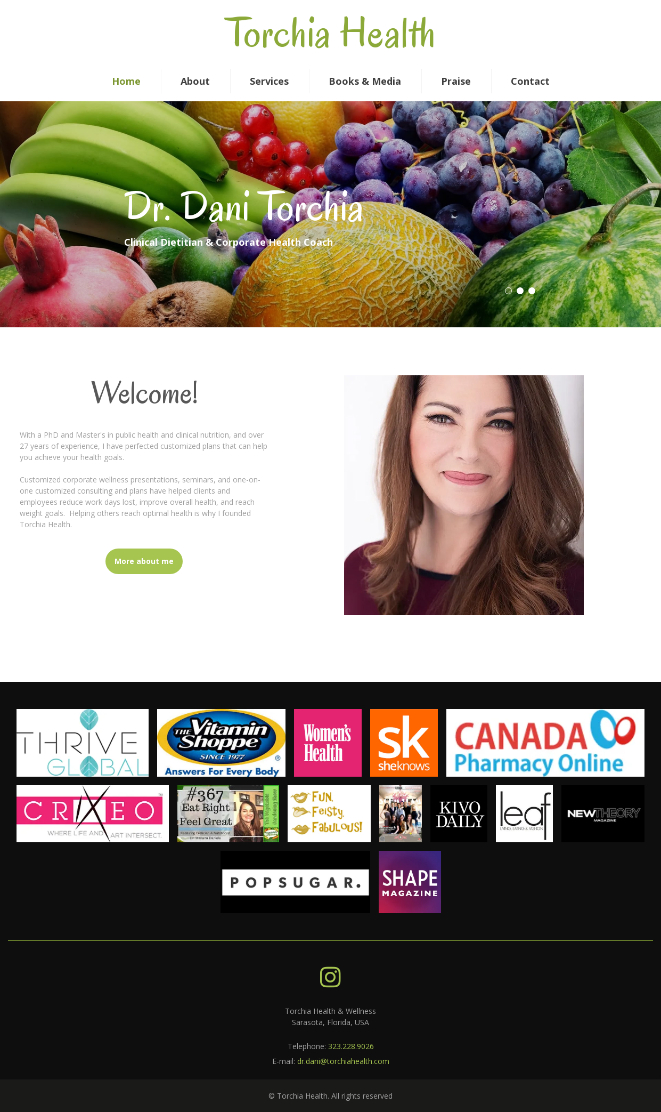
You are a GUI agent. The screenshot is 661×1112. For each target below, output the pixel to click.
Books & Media (365, 81)
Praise (456, 81)
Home (126, 81)
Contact (530, 81)
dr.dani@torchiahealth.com (343, 1061)
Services (269, 81)
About (195, 81)
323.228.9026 (351, 1046)
